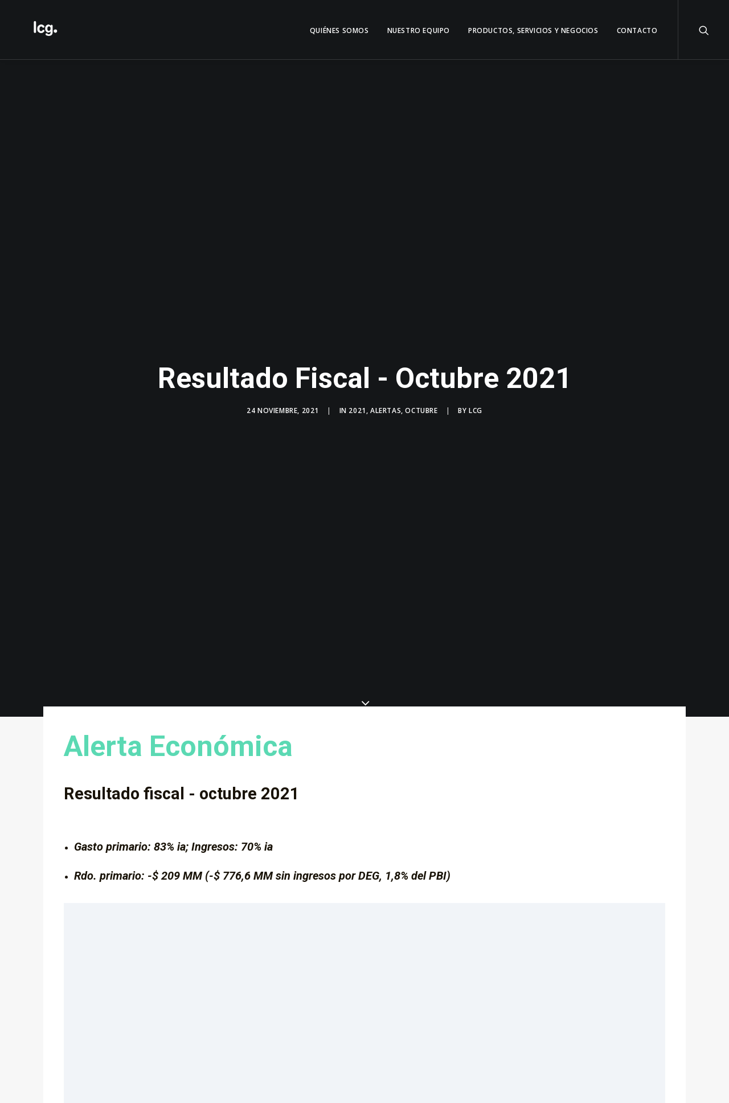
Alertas (385, 410)
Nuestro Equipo (418, 30)
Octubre (421, 410)
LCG (475, 410)
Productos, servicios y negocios (533, 30)
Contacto (637, 30)
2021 (357, 410)
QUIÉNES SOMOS (339, 30)
